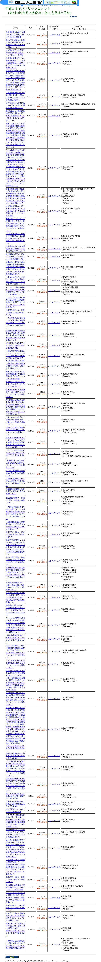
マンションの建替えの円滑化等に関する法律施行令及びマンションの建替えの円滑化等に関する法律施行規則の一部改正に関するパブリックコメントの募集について (15, 625)
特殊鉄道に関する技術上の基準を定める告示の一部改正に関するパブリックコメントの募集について (15, 610)
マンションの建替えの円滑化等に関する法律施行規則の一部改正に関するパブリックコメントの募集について (15, 302)
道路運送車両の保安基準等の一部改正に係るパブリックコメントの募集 (15, 52)
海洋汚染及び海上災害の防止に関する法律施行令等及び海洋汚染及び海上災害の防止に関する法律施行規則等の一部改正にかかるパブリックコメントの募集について (15, 407)
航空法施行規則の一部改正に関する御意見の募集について (15, 500)
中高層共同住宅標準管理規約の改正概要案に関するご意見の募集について (15, 248)
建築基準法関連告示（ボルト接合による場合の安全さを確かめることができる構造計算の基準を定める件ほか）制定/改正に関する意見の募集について (15, 547)
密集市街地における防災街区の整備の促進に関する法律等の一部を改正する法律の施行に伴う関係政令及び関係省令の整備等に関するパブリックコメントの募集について (15, 196)
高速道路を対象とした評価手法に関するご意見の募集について (15, 491)
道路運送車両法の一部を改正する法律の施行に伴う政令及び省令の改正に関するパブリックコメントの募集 (15, 211)
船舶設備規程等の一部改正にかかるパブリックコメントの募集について (15, 256)
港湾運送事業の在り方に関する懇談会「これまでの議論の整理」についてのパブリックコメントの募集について (15, 63)
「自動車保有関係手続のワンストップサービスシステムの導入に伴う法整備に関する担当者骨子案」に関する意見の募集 (15, 355)
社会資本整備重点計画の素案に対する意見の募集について (15, 473)
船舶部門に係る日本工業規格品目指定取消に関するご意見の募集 (15, 345)
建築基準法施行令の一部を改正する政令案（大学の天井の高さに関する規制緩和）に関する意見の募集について (15, 335)
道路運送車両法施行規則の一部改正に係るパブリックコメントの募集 (15, 34)
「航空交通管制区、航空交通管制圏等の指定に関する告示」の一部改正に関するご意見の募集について (15, 238)
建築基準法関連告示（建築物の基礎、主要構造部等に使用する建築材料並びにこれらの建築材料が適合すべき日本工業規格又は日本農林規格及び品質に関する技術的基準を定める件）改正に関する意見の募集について (15, 80)
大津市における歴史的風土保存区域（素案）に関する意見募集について (15, 105)
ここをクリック (54, 43)
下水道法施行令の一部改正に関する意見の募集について (15, 312)
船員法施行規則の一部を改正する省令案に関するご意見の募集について (15, 384)
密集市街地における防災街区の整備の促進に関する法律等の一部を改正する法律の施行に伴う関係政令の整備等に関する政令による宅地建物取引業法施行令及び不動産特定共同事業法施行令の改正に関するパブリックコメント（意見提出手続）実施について (15, 135)
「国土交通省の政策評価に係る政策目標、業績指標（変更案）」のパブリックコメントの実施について (15, 322)
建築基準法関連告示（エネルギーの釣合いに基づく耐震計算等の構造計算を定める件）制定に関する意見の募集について (15, 442)
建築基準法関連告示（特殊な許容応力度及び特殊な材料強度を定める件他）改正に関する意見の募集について (15, 597)
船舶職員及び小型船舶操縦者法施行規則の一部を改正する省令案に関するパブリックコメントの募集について (15, 115)
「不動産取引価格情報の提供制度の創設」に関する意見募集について (15, 366)
